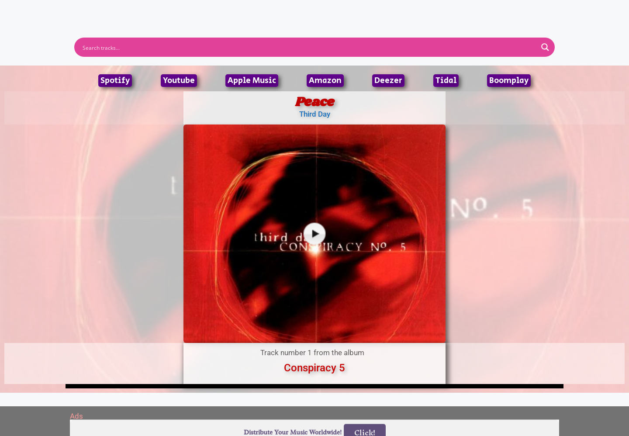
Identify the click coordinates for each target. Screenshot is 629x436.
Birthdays (421, 10)
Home (197, 10)
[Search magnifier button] (545, 47)
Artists (235, 10)
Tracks (317, 10)
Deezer (388, 81)
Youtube (179, 81)
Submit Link (365, 10)
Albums (276, 10)
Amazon (325, 81)
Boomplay (509, 81)
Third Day (314, 114)
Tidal (445, 81)
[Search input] (309, 47)
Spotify (115, 81)
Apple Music (252, 81)
